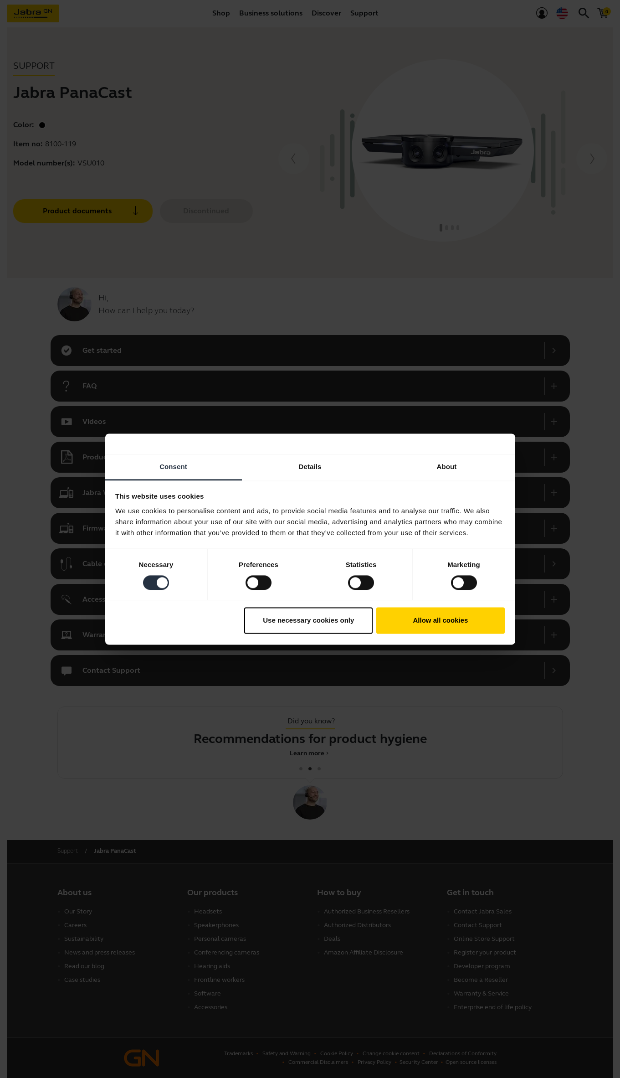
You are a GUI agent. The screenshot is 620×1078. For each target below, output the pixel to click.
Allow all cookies (440, 620)
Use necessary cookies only (308, 620)
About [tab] (447, 466)
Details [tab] (310, 466)
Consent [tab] (173, 466)
